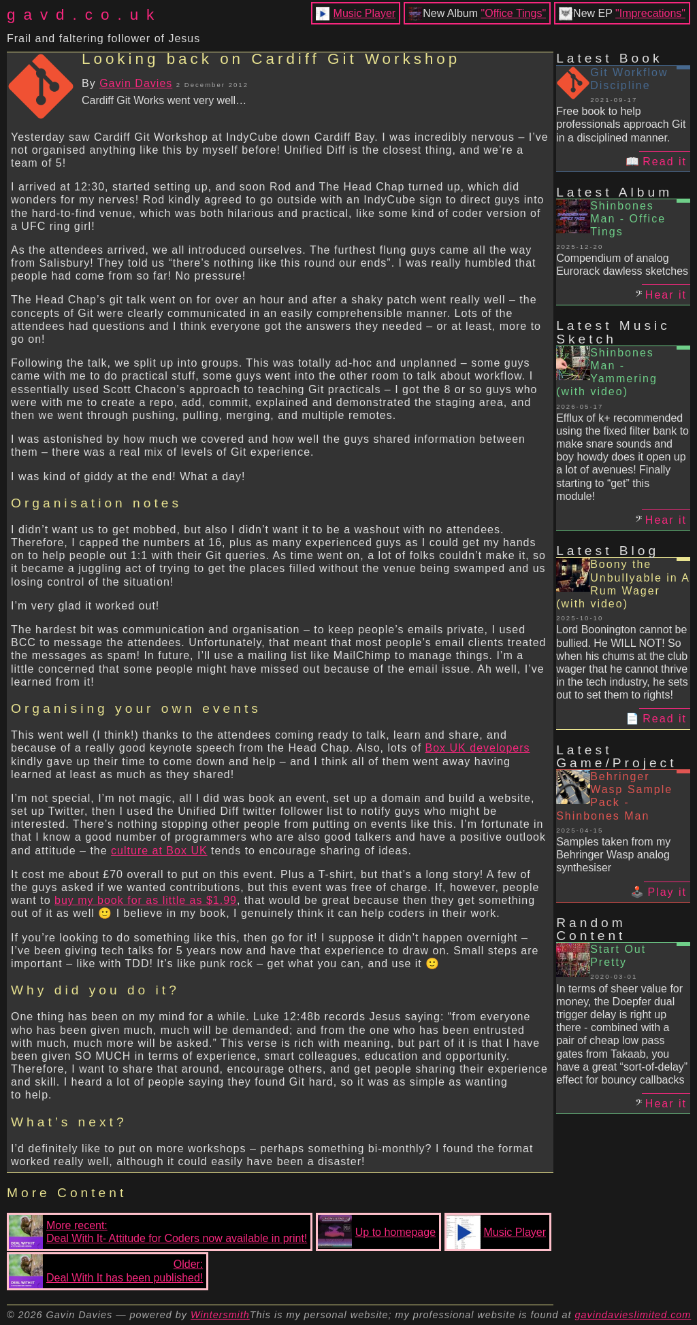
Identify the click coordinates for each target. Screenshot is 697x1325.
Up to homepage (377, 1232)
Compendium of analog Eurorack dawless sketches (622, 264)
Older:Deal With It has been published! (106, 1271)
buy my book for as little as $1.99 (145, 900)
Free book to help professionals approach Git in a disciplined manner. (620, 124)
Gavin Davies (135, 83)
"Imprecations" (650, 13)
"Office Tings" (514, 13)
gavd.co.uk (84, 14)
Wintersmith (220, 1314)
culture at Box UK (159, 850)
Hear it (666, 295)
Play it (667, 892)
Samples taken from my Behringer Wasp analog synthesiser (613, 854)
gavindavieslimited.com (633, 1314)
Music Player (365, 13)
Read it (665, 161)
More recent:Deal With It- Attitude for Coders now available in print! (158, 1232)
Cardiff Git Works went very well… (164, 100)
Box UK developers (477, 748)
